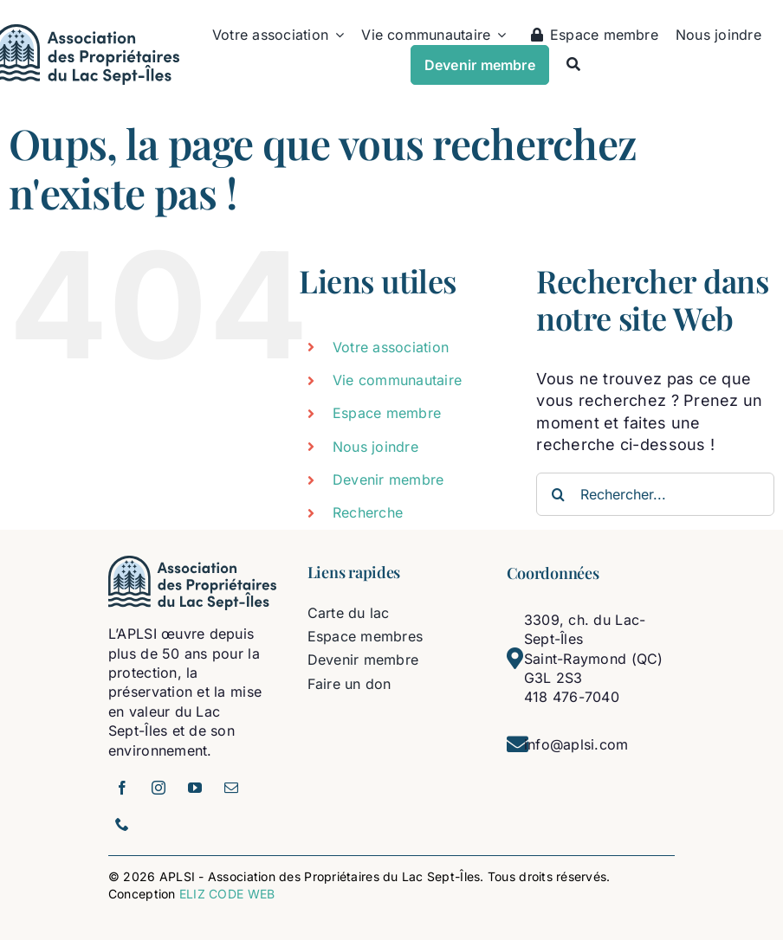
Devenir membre (388, 479)
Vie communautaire (398, 380)
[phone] (122, 824)
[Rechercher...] (655, 494)
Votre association (391, 347)
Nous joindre (375, 446)
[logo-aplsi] (192, 563)
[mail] (231, 788)
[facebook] (122, 788)
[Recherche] (573, 64)
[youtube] (195, 788)
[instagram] (158, 788)
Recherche (368, 512)
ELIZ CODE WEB (227, 893)
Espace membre (387, 413)
